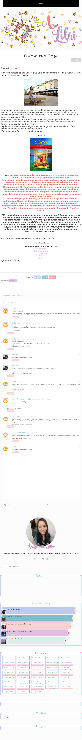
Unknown (16, 323)
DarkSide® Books (37, 658)
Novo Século (23, 687)
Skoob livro (41, 253)
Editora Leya (23, 667)
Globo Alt (66, 677)
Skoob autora (41, 251)
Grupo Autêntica (9, 682)
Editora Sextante (66, 672)
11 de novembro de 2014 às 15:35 (26, 309)
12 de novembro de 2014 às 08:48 (41, 399)
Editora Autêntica (66, 658)
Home (48, 504)
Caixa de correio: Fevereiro (14, 616)
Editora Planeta (8, 672)
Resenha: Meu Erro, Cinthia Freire (16, 639)
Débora (15, 446)
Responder (15, 317)
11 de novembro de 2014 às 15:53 (30, 339)
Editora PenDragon (67, 668)
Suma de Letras (66, 687)
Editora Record (23, 672)
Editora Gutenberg (52, 663)
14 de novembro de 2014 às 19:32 (28, 446)
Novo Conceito (8, 687)
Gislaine (15, 416)
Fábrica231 (23, 677)
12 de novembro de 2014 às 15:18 (35, 432)
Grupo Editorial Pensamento (23, 683)
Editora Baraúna (9, 663)
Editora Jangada (9, 667)
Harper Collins (52, 682)
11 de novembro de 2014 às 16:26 (27, 366)
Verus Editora (9, 691)
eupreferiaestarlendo (21, 399)
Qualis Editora (37, 687)
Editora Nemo (37, 667)
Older (9, 504)
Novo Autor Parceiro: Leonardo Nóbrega (18, 624)
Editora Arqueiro (52, 658)
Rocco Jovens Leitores (52, 687)
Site (41, 258)
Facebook (41, 249)
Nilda (14, 309)
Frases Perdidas (19, 432)
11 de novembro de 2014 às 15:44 (30, 323)
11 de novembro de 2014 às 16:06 (27, 355)
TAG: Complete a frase (13, 609)
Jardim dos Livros (66, 682)
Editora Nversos (52, 667)
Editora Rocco (37, 672)
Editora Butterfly (23, 663)
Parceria (13, 280)
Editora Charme (37, 663)
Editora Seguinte (52, 672)
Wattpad (23, 691)
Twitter (41, 256)
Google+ (52, 277)
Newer (2, 503)
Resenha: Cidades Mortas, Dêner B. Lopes (19, 631)
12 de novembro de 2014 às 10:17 (28, 416)
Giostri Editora (52, 677)
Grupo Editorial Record (37, 683)
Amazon (8, 658)
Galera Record (37, 677)
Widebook (37, 691)
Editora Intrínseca (66, 663)
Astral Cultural (23, 658)
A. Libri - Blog (6, 717)
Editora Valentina (9, 677)
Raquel (15, 355)
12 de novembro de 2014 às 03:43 (30, 381)
